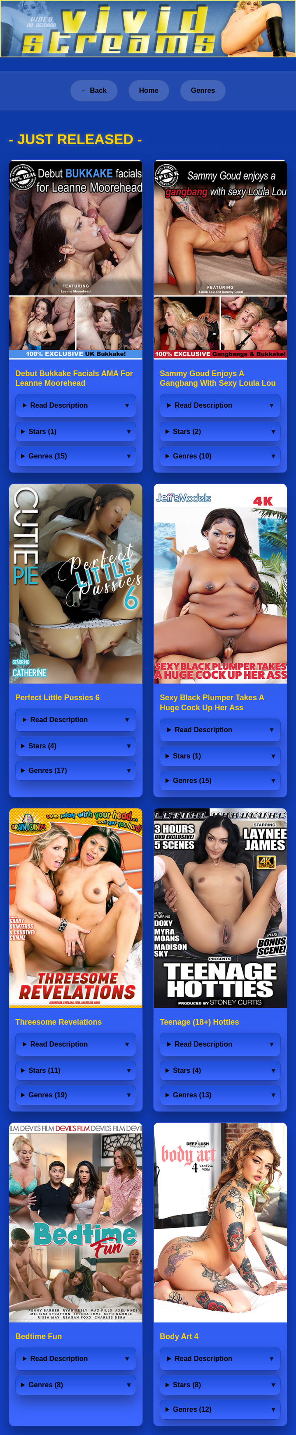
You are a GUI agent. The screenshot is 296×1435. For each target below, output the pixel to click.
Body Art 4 (179, 1336)
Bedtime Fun (38, 1336)
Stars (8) (187, 1385)
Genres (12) (192, 1409)
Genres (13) (192, 1095)
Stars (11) (44, 1070)
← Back (94, 90)
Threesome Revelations (58, 1022)
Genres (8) (45, 1385)
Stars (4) (42, 746)
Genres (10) (192, 456)
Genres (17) (47, 770)
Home (149, 90)
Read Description (59, 405)
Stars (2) (187, 431)
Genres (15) (47, 456)
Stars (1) (42, 431)
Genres (203, 90)
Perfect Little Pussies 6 (57, 697)
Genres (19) (47, 1095)
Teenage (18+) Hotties (199, 1022)
